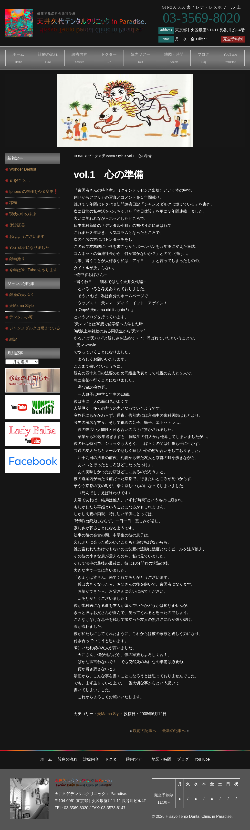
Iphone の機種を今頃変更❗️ (33, 191)
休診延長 (17, 225)
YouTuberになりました (29, 247)
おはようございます (26, 236)
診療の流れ (48, 58)
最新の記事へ (174, 731)
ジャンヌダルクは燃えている (34, 328)
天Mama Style (109, 714)
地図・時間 (174, 58)
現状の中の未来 (23, 214)
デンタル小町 (21, 317)
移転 (13, 203)
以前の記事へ (144, 731)
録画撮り (17, 259)
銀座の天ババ (21, 295)
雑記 (13, 339)
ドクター (109, 58)
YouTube (230, 58)
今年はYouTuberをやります (33, 270)
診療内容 (79, 58)
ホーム (18, 58)
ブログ (203, 58)
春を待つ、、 (21, 180)
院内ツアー (140, 58)
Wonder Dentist (22, 169)
